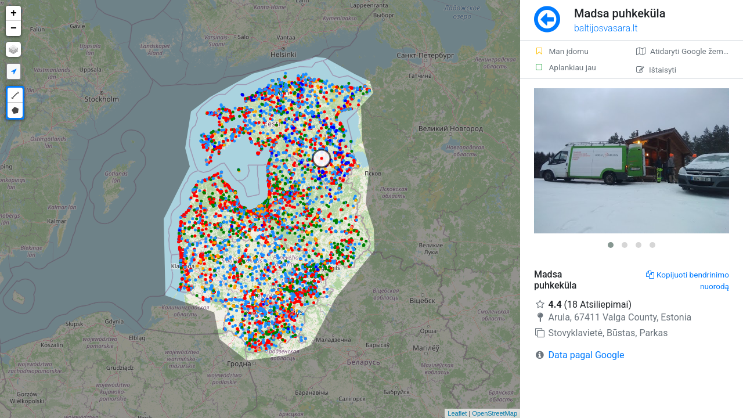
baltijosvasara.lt (606, 28)
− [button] (13, 28)
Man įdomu (561, 51)
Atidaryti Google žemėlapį (688, 51)
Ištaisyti (656, 69)
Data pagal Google (587, 355)
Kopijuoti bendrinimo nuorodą (687, 280)
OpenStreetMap (494, 413)
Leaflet (457, 413)
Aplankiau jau (565, 67)
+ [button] (13, 13)
